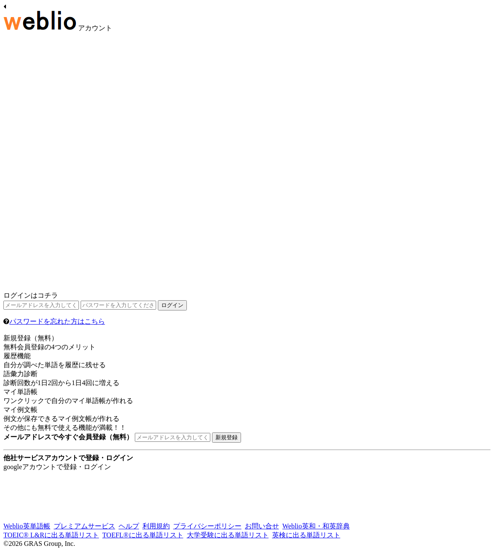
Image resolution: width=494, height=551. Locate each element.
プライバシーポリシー (207, 526)
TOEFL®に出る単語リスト (142, 535)
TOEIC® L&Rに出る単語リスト (51, 535)
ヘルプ (129, 526)
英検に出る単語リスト (306, 535)
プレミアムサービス (84, 526)
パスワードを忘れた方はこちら (57, 321)
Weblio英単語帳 (26, 526)
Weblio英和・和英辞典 (316, 526)
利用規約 (156, 526)
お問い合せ (262, 526)
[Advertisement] (67, 163)
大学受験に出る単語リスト (228, 535)
